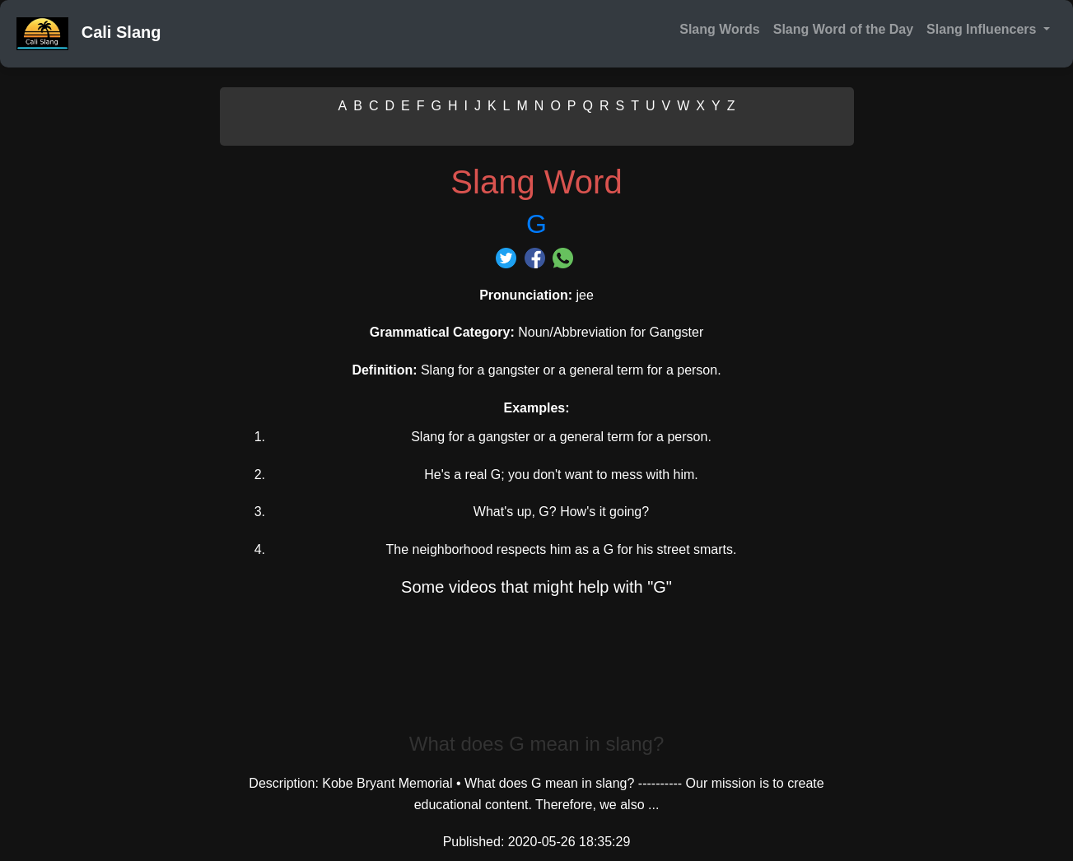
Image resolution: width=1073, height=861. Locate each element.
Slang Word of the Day (843, 29)
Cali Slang (88, 33)
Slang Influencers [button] (983, 29)
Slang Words (719, 29)
